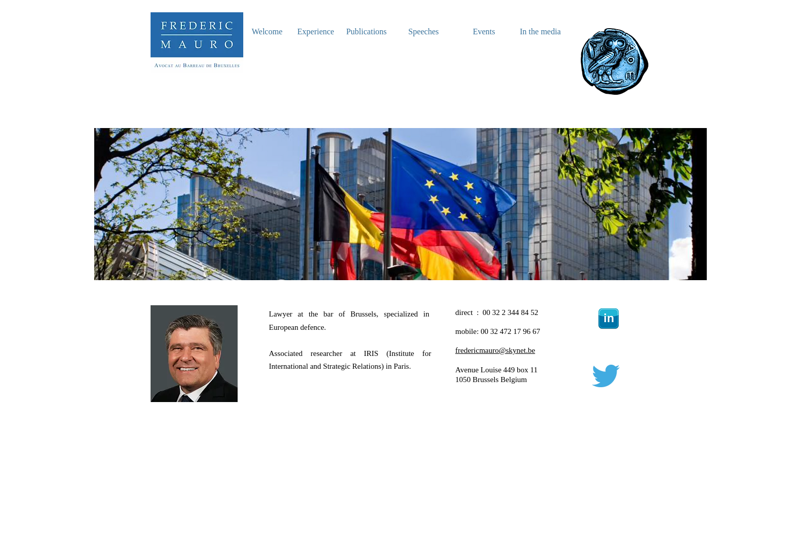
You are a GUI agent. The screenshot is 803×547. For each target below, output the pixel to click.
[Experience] (315, 32)
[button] (401, 204)
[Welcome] (267, 32)
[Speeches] (423, 32)
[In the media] (540, 32)
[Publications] (366, 32)
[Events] (484, 32)
